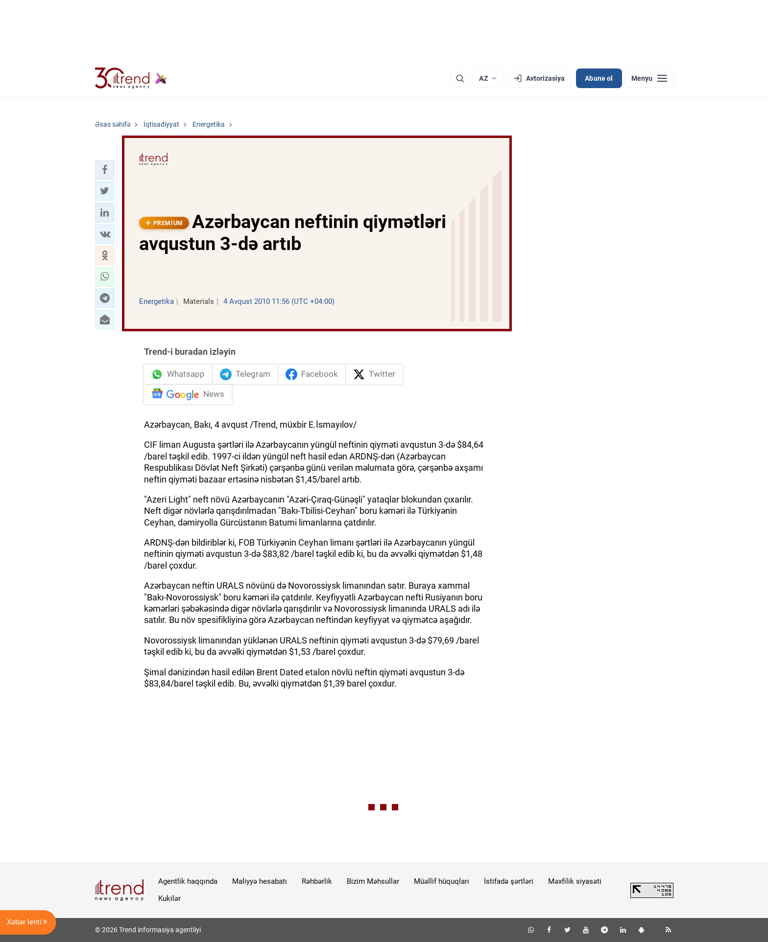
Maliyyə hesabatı (259, 881)
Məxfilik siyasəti (574, 881)
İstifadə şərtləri (508, 881)
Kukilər (169, 898)
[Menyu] (649, 78)
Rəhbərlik (317, 881)
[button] (105, 169)
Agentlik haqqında (187, 881)
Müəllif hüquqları (441, 881)
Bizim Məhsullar (373, 881)
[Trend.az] (131, 78)
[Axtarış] (460, 78)
